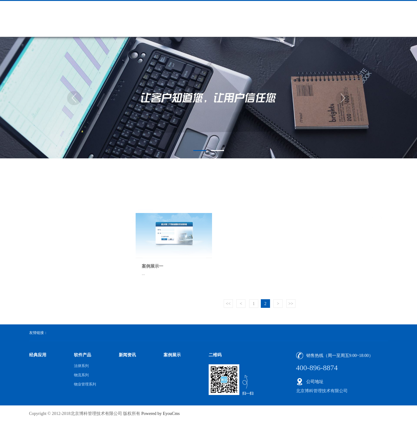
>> (290, 303)
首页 (362, 193)
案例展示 (379, 193)
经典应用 (37, 355)
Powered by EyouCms (160, 413)
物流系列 (81, 375)
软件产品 (82, 355)
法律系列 (81, 366)
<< (228, 303)
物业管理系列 (85, 384)
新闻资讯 (127, 355)
